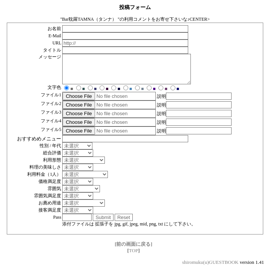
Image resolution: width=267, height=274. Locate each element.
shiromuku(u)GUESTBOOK (210, 268)
